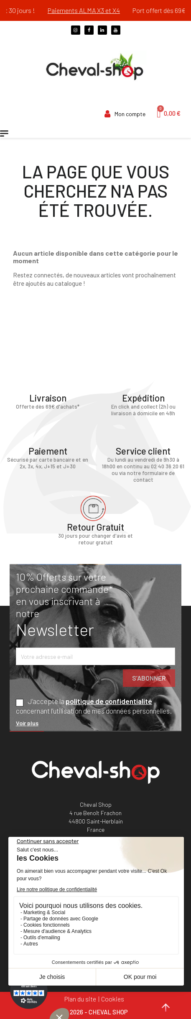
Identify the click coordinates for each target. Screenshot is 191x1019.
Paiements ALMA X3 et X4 (91, 10)
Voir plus (27, 723)
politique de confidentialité (109, 701)
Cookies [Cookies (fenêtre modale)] (112, 999)
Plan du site (80, 999)
